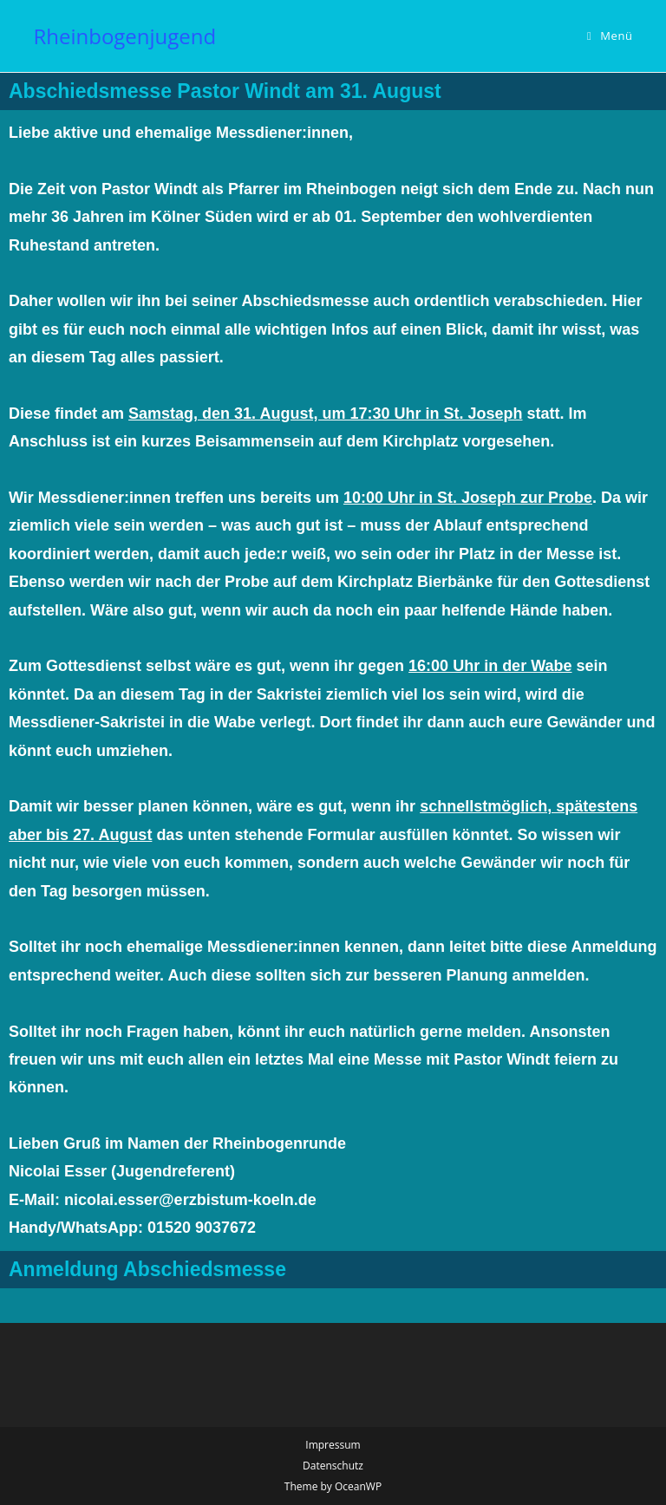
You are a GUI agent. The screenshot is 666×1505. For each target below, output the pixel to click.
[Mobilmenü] (610, 35)
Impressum (332, 1444)
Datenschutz (333, 1465)
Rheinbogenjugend (124, 36)
